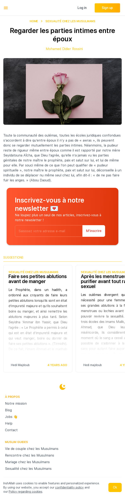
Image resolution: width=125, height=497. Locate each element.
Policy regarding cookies (25, 491)
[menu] (6, 8)
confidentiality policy (69, 487)
